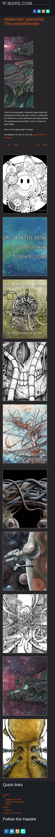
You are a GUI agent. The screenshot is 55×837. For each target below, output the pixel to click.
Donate (8, 810)
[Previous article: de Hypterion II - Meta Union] (13, 144)
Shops (8, 804)
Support (6, 807)
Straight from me (13, 799)
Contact (6, 794)
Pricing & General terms (12, 813)
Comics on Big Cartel (15, 802)
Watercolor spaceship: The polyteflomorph (24, 21)
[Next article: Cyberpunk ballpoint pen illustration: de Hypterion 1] (42, 144)
